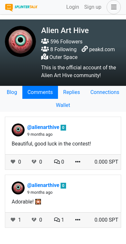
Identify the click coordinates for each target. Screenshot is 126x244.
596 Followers (62, 42)
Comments (40, 92)
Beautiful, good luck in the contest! (51, 144)
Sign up (92, 7)
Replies (71, 92)
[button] (112, 7)
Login (72, 7)
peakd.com (102, 49)
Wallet (63, 105)
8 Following (58, 49)
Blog (12, 92)
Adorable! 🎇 (26, 202)
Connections (104, 92)
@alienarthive (44, 127)
